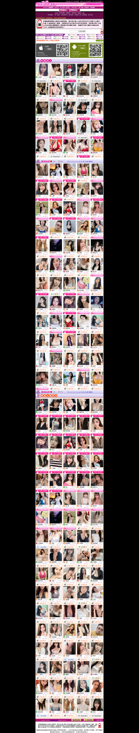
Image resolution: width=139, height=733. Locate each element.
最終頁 (91, 161)
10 (79, 161)
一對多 (88, 487)
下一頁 (82, 161)
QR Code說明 (99, 40)
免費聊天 (60, 290)
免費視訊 (46, 77)
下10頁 (86, 161)
